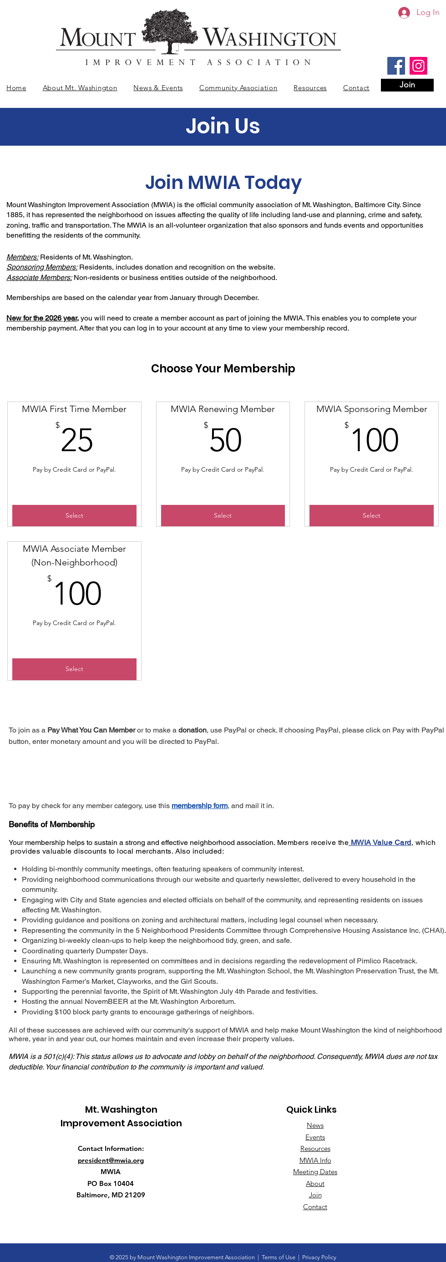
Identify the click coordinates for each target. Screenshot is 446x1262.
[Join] (407, 85)
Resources (315, 1148)
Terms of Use (278, 1257)
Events (315, 1137)
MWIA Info (315, 1160)
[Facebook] (396, 66)
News (315, 1125)
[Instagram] (418, 66)
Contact (315, 1206)
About (315, 1183)
